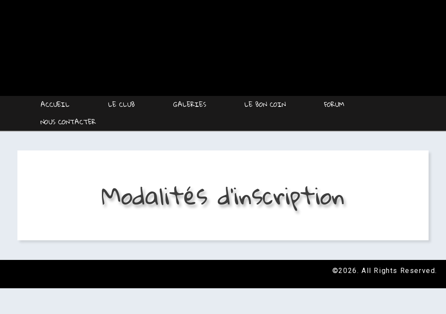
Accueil (55, 104)
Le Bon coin (265, 104)
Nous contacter (68, 122)
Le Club (121, 104)
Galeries (189, 104)
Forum (334, 104)
